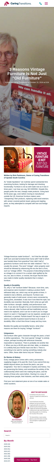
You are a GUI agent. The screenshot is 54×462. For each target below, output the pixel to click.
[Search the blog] (27, 435)
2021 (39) (7, 456)
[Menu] (46, 3)
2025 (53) (7, 446)
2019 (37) (7, 461)
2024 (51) (7, 449)
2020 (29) (7, 458)
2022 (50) (7, 453)
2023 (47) (7, 451)
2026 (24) (7, 444)
